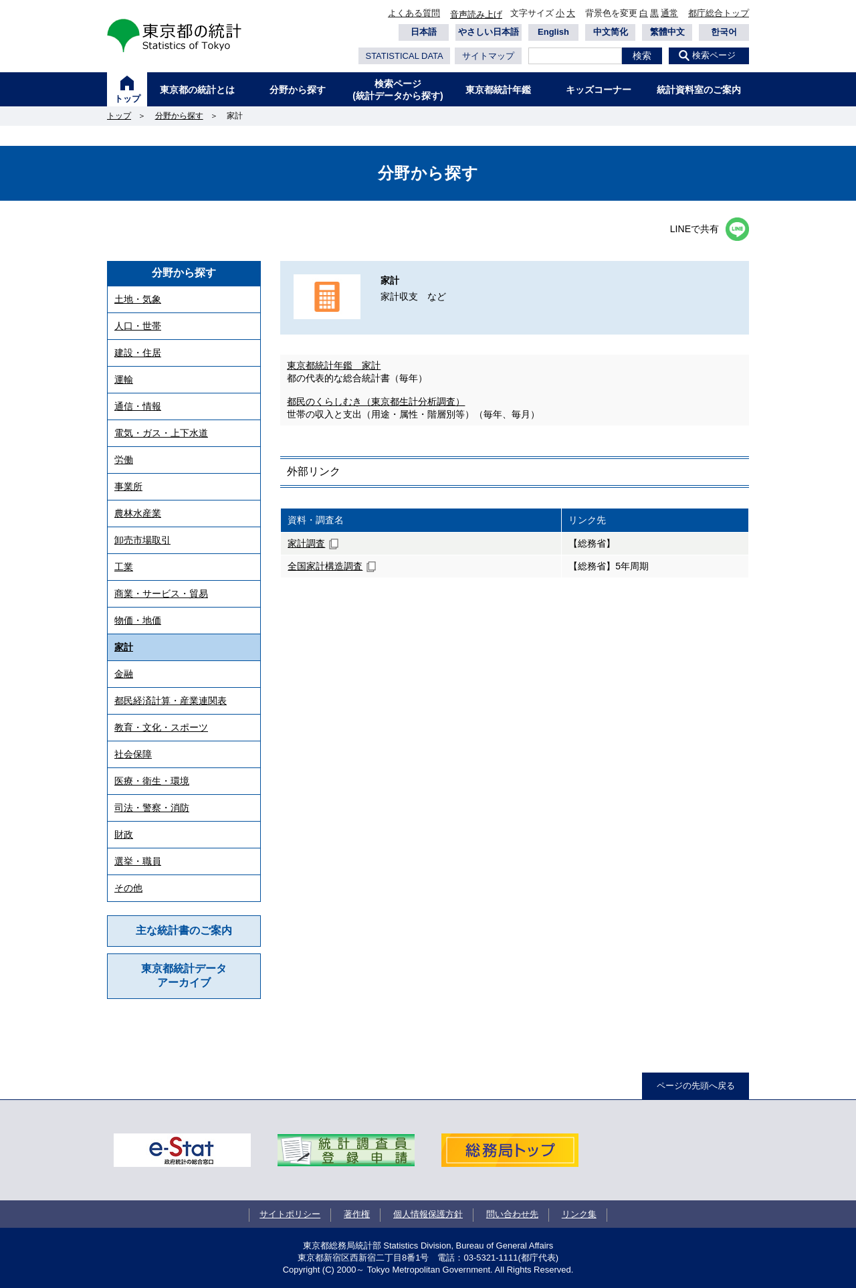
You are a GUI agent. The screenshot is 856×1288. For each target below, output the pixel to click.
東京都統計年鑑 (498, 89)
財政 (123, 834)
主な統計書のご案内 (184, 930)
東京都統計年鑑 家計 (334, 365)
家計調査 (306, 543)
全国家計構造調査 (325, 566)
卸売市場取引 (142, 540)
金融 (123, 673)
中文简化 (610, 32)
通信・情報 (137, 406)
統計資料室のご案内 (699, 89)
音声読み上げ (476, 14)
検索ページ (714, 55)
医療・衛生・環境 (151, 780)
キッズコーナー (598, 89)
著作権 (357, 1214)
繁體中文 (667, 32)
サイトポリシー (289, 1214)
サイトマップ (488, 56)
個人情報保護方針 (428, 1214)
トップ (127, 99)
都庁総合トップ (718, 13)
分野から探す (298, 89)
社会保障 (133, 754)
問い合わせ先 (512, 1214)
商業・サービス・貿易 (161, 593)
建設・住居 (137, 352)
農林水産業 (137, 513)
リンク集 (579, 1214)
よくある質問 (414, 13)
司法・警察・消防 (151, 807)
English (553, 32)
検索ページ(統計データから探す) (397, 89)
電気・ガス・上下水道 (161, 433)
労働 (123, 459)
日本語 (424, 32)
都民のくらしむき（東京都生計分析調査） (376, 401)
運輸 (123, 379)
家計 (123, 647)
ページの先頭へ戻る (696, 1086)
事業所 (128, 486)
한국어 (724, 32)
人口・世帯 (137, 325)
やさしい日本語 (488, 32)
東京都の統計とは (197, 89)
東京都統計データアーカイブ (184, 975)
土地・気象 (137, 299)
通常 (669, 13)
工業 (123, 566)
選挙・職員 (137, 861)
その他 (128, 888)
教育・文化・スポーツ (161, 727)
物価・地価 (137, 620)
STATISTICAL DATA (404, 56)
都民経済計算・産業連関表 (170, 700)
